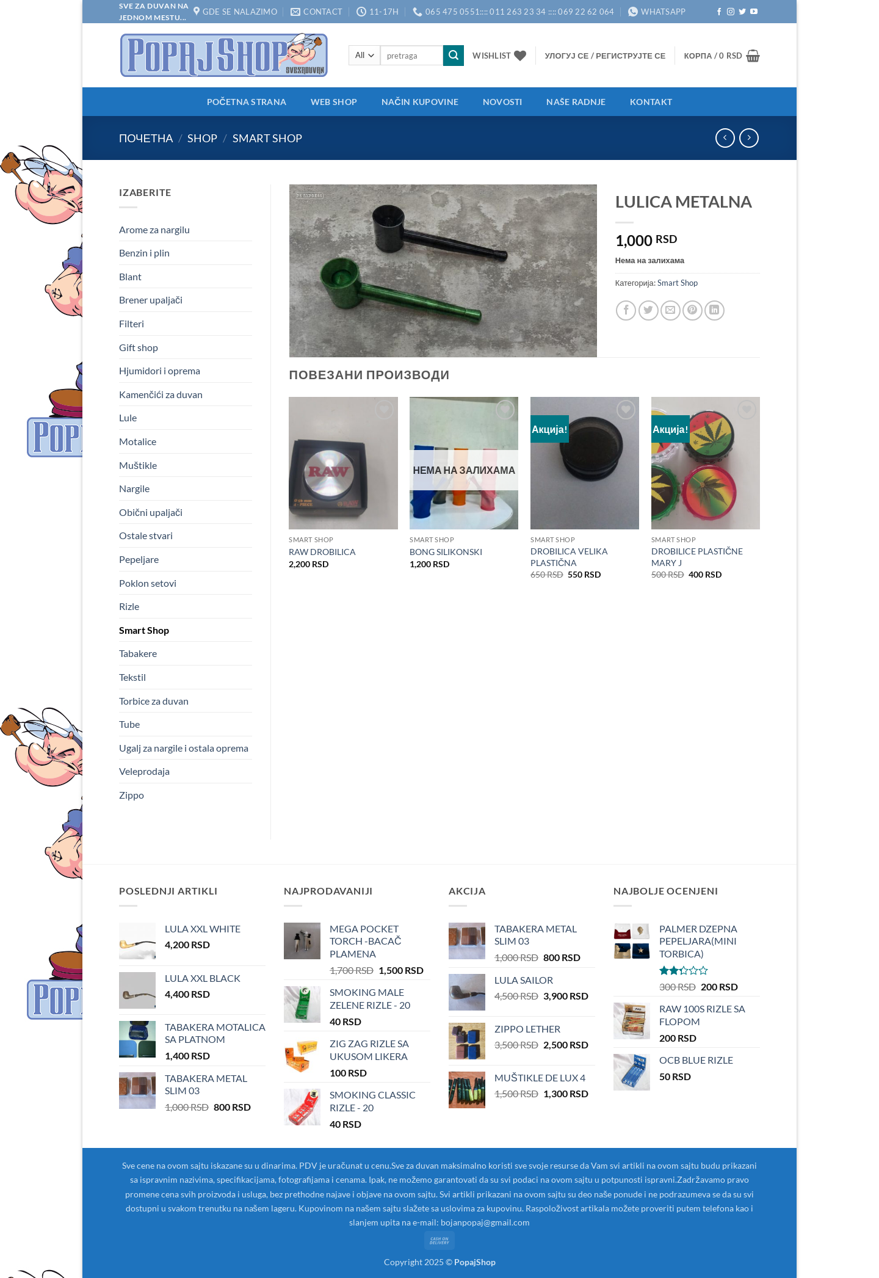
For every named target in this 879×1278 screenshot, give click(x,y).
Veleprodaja (144, 771)
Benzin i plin (144, 252)
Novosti (503, 101)
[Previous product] (748, 137)
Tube (129, 724)
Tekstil (132, 677)
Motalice (137, 441)
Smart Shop (267, 138)
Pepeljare (139, 559)
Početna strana (246, 101)
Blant (130, 276)
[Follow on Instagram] (730, 12)
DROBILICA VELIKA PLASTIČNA (569, 557)
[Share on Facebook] (626, 310)
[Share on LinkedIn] (714, 310)
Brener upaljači (151, 299)
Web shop (334, 101)
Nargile (134, 488)
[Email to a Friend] (670, 310)
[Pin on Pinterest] (692, 310)
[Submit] (453, 55)
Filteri (131, 323)
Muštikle (138, 465)
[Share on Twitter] (648, 310)
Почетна (146, 138)
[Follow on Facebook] (719, 12)
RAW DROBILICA (322, 551)
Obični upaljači (151, 512)
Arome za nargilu (154, 229)
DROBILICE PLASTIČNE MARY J (697, 557)
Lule (128, 417)
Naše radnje (576, 101)
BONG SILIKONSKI (446, 551)
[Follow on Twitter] (742, 12)
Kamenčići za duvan (161, 394)
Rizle (129, 606)
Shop (202, 138)
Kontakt (651, 101)
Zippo (131, 795)
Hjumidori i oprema (159, 370)
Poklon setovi (147, 583)
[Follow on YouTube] (754, 12)
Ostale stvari (146, 535)
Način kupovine (420, 101)
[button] (605, 55)
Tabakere (138, 653)
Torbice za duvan (154, 700)
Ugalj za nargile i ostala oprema (183, 747)
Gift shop (138, 347)
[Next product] (724, 137)
